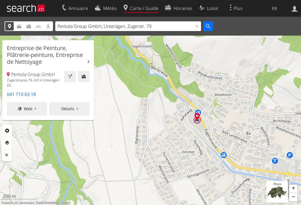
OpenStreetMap (47, 203)
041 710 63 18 (21, 94)
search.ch (11, 203)
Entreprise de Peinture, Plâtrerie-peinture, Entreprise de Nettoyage (45, 55)
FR (274, 8)
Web (28, 108)
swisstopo (26, 203)
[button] (293, 188)
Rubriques (7, 131)
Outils (7, 155)
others (65, 203)
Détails (67, 108)
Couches (7, 143)
